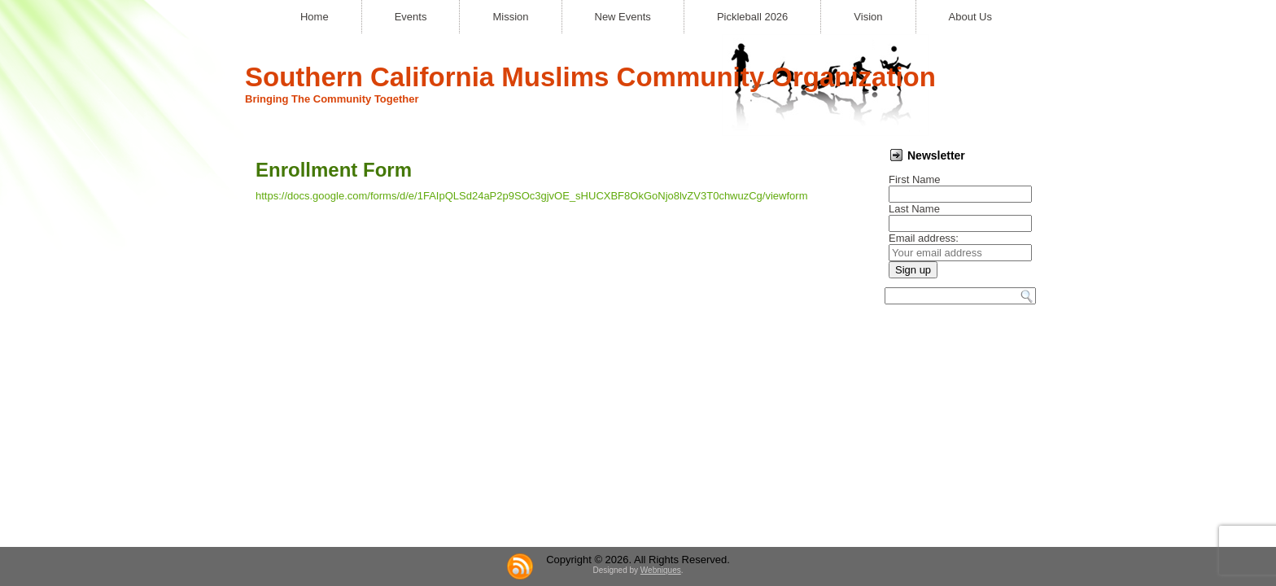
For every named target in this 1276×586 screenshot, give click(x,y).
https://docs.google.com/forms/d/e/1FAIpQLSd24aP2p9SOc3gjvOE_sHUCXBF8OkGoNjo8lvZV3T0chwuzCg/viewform (531, 196)
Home (314, 17)
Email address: (924, 238)
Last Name (914, 209)
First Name (915, 179)
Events (411, 17)
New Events (623, 17)
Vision (868, 17)
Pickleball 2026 (752, 17)
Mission (510, 17)
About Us (970, 17)
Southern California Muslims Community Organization (590, 77)
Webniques (660, 358)
